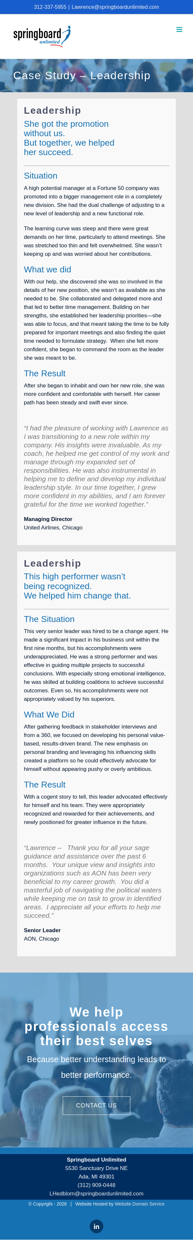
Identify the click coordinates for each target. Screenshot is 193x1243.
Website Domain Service (139, 1204)
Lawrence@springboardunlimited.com (115, 7)
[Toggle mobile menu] (179, 29)
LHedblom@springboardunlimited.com (96, 1194)
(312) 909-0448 (96, 1185)
